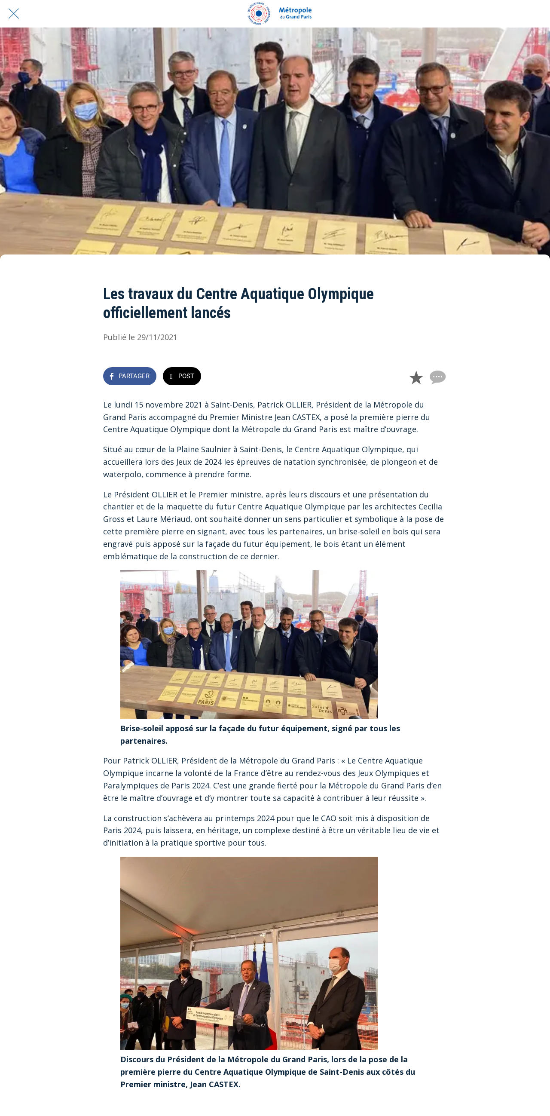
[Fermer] (14, 14)
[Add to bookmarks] (416, 377)
